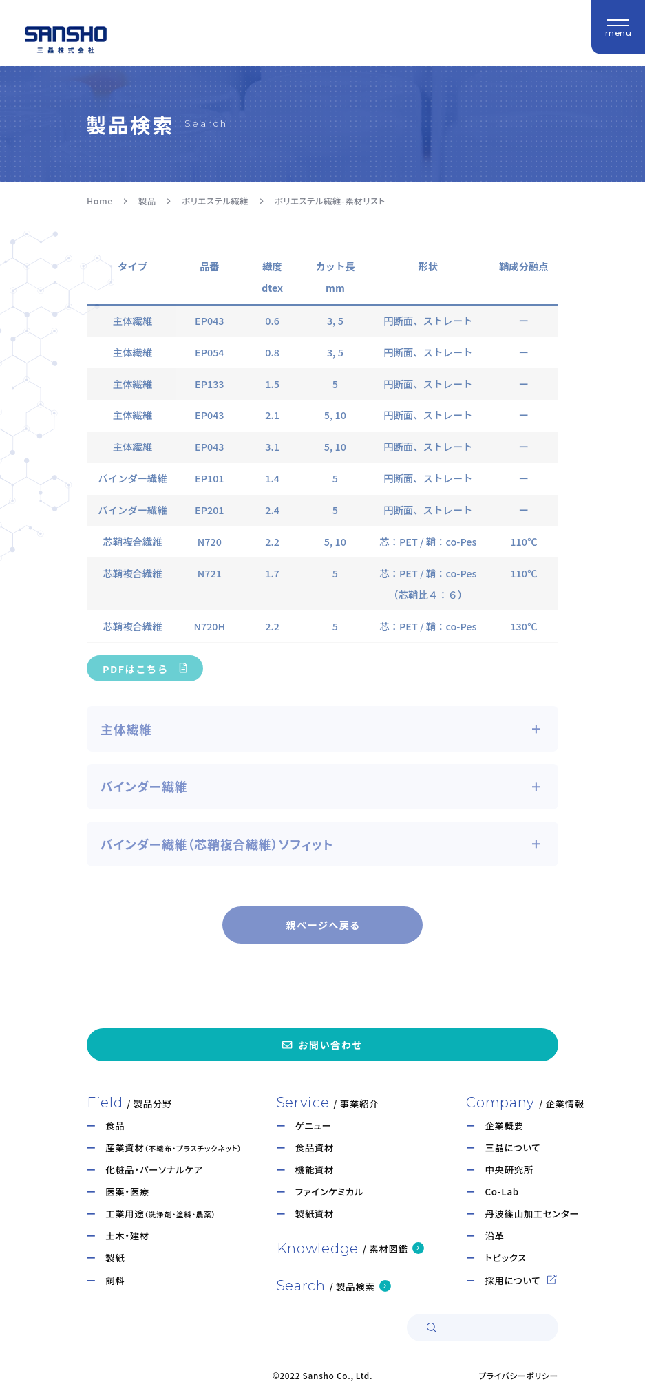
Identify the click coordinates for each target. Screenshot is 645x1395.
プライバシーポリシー (518, 1375)
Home (100, 201)
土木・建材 (127, 1235)
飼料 (115, 1280)
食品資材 (314, 1147)
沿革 (494, 1235)
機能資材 (314, 1169)
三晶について (512, 1147)
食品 (115, 1125)
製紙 (115, 1257)
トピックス (505, 1257)
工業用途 (160, 1213)
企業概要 (504, 1125)
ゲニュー (313, 1125)
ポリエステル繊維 (215, 201)
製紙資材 (314, 1213)
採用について (520, 1280)
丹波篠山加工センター (532, 1213)
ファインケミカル (329, 1191)
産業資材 (173, 1147)
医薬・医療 (127, 1191)
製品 (147, 201)
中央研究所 (509, 1169)
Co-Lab (501, 1191)
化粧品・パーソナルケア (154, 1169)
